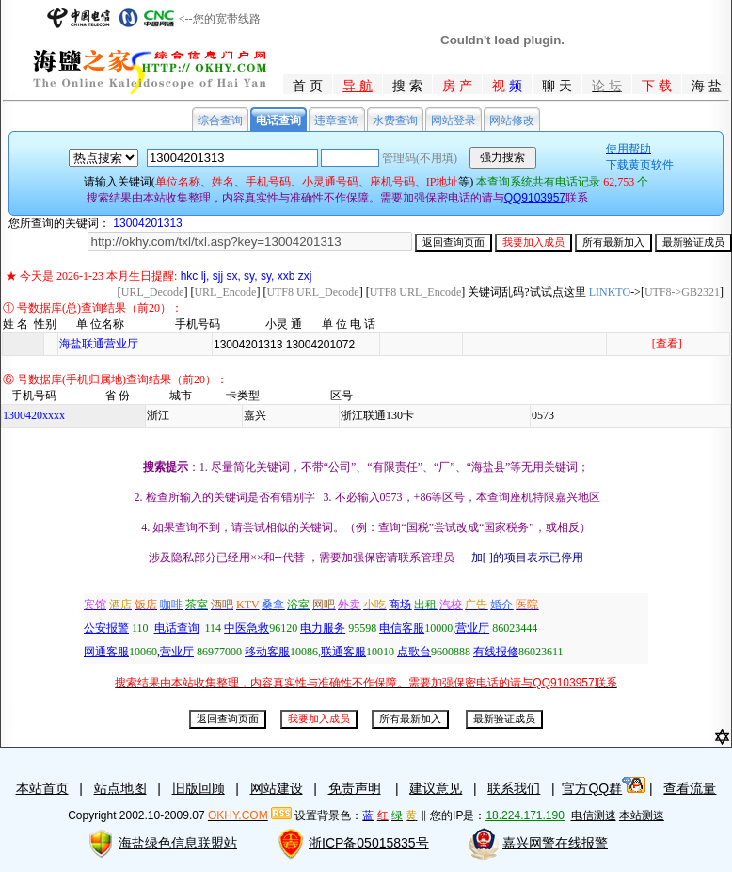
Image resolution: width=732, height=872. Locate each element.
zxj (305, 276)
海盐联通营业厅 (98, 343)
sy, (250, 276)
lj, (205, 276)
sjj (218, 276)
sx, (233, 276)
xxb (286, 276)
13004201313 (147, 223)
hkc (190, 276)
